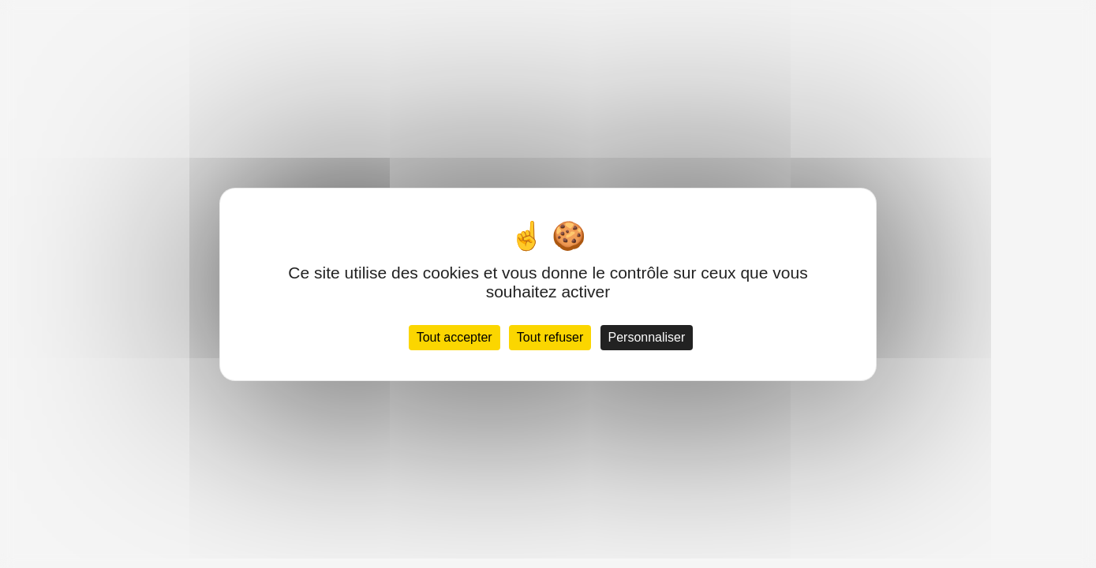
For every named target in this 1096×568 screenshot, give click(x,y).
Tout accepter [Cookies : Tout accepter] (454, 337)
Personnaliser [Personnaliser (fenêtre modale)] (647, 337)
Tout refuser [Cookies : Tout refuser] (550, 337)
